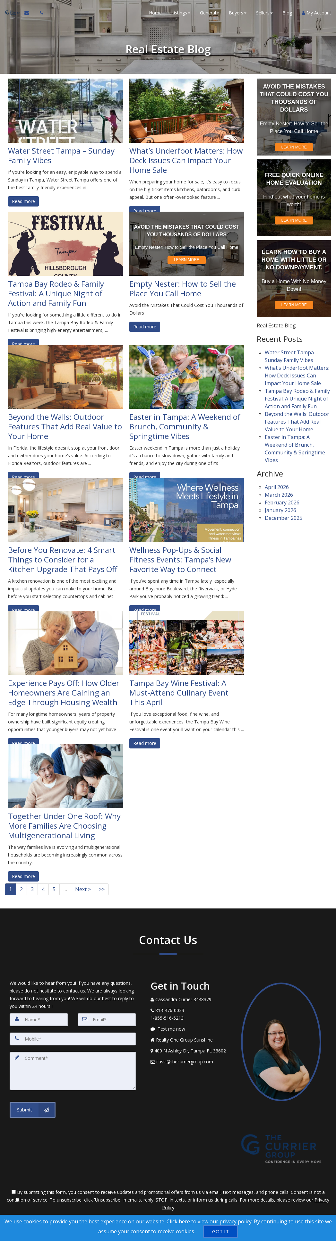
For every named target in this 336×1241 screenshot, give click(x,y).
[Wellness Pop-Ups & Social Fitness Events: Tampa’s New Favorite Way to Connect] (186, 510)
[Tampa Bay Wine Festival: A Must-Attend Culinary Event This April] (186, 643)
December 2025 (283, 510)
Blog (287, 13)
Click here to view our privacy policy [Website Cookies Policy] (209, 1221)
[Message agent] (191, 1029)
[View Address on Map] (191, 1051)
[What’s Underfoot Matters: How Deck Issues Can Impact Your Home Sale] (186, 111)
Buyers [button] (237, 13)
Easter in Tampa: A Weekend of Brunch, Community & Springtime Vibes (184, 426)
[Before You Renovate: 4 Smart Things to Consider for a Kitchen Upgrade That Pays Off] (65, 510)
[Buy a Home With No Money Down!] (294, 278)
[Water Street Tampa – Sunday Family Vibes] (65, 111)
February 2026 (282, 495)
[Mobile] (73, 1039)
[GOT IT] (220, 1231)
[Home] (12, 13)
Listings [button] (180, 13)
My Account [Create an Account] (316, 13)
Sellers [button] (264, 13)
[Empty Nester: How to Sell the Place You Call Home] (186, 244)
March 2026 (279, 488)
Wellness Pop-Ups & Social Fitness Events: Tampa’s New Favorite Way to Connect (180, 559)
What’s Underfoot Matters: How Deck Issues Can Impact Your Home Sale (186, 160)
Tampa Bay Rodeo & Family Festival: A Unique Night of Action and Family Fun (56, 293)
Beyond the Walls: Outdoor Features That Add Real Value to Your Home (65, 426)
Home (155, 13)
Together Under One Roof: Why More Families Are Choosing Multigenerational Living (64, 825)
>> (102, 889)
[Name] (39, 1019)
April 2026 (277, 481)
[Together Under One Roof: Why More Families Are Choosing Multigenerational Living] (65, 776)
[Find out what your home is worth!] (294, 197)
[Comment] (73, 1071)
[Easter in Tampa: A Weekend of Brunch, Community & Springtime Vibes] (186, 377)
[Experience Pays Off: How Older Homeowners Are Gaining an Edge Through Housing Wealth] (65, 643)
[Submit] (33, 1110)
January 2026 (280, 503)
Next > (83, 889)
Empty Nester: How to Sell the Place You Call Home (182, 288)
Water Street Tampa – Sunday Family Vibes (61, 155)
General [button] (209, 13)
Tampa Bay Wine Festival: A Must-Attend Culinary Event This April (178, 692)
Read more (23, 201)
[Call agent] (39, 13)
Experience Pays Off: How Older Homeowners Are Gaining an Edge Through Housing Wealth (63, 692)
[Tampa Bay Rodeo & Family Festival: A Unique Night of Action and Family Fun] (65, 244)
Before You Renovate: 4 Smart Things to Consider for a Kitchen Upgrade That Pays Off (62, 559)
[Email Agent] (29, 13)
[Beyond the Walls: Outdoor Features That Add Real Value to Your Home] (65, 377)
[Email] (107, 1019)
